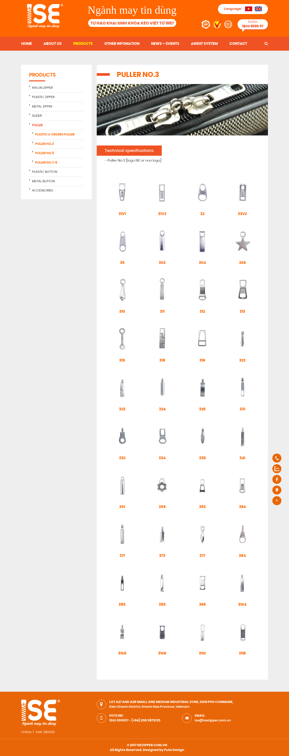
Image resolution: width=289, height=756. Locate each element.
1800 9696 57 (253, 26)
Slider (37, 116)
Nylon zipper (42, 88)
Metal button (43, 181)
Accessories (42, 190)
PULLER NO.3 (44, 144)
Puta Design (174, 750)
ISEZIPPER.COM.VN (152, 745)
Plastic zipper (43, 97)
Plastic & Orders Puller (55, 134)
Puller (37, 125)
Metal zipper (42, 106)
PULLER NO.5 (44, 153)
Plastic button (44, 172)
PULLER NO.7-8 (46, 162)
